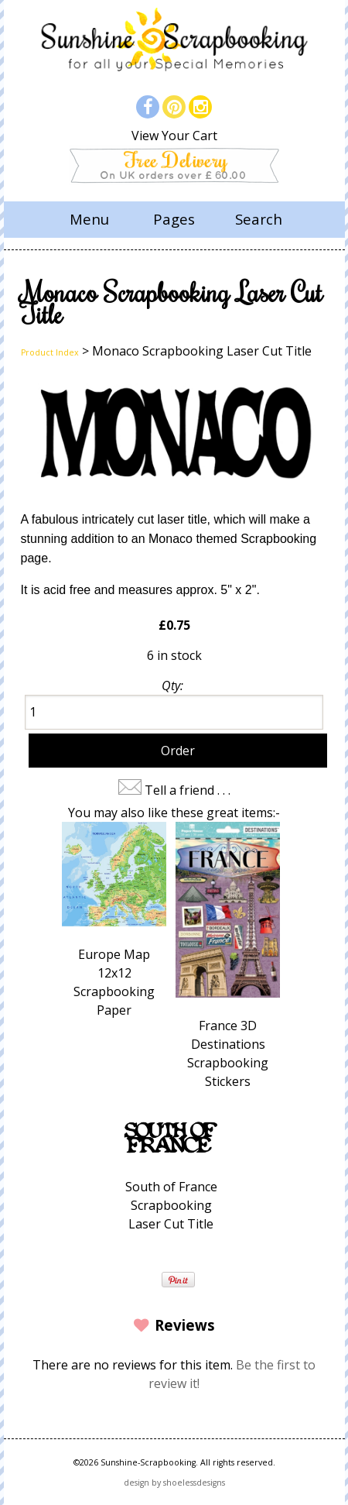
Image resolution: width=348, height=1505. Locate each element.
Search (258, 218)
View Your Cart (174, 135)
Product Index (50, 352)
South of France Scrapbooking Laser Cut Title (171, 1205)
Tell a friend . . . (187, 790)
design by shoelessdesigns (174, 1482)
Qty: (172, 685)
